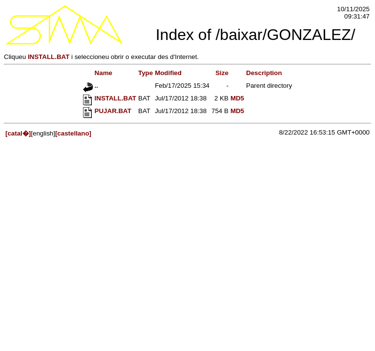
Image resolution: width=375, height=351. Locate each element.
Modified (168, 73)
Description (264, 73)
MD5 (237, 98)
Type (145, 73)
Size (222, 73)
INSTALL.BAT (48, 56)
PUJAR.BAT (107, 111)
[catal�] (18, 133)
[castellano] (73, 133)
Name (97, 73)
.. (90, 85)
